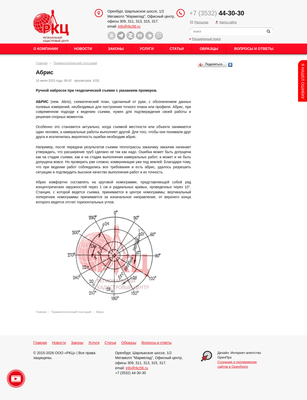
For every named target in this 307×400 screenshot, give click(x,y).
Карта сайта (228, 22)
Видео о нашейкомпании (16, 378)
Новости (83, 49)
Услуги (147, 49)
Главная (42, 63)
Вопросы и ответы (253, 49)
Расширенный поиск (206, 39)
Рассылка (201, 22)
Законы (116, 49)
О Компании (46, 49)
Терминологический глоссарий (75, 63)
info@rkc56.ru (129, 26)
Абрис (100, 311)
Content (302, 81)
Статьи (177, 49)
